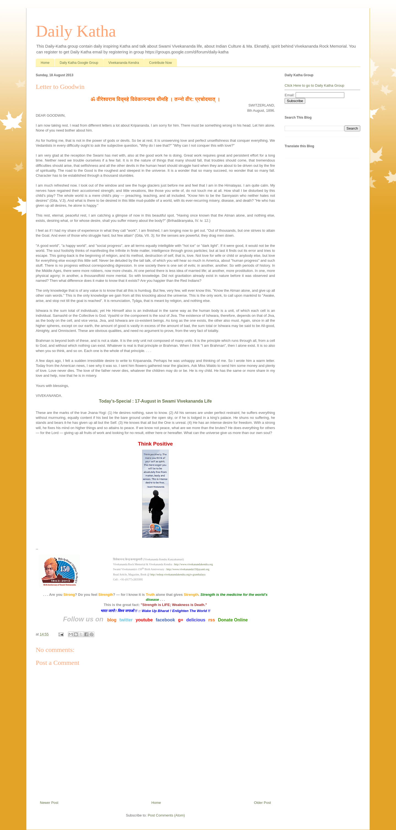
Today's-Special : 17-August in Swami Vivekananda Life (155, 401)
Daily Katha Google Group (79, 63)
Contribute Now (160, 63)
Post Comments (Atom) (166, 815)
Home (45, 63)
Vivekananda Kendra (123, 63)
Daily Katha (76, 31)
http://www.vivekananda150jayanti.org (187, 569)
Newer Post (49, 803)
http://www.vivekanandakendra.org (193, 564)
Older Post (262, 803)
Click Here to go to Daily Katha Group (314, 85)
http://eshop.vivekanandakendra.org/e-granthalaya (177, 574)
